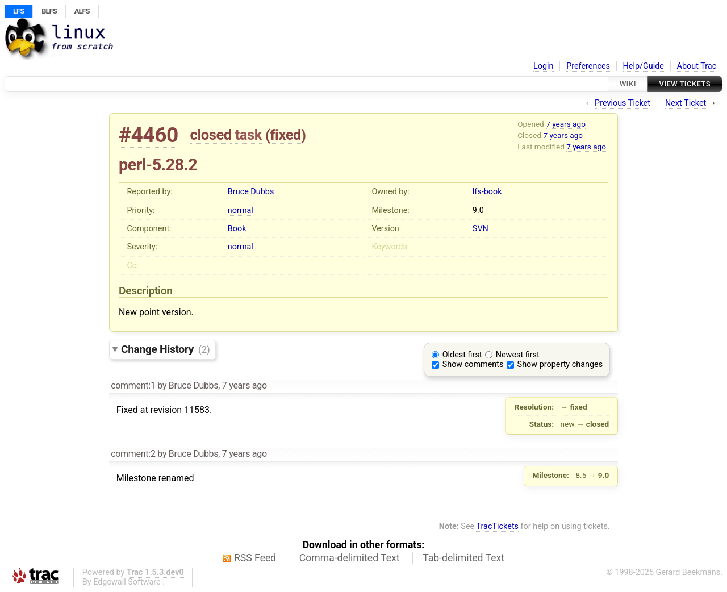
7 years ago (566, 123)
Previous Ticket (622, 103)
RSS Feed (255, 558)
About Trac (697, 66)
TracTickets (497, 526)
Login (543, 66)
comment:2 (133, 453)
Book (237, 229)
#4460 (148, 135)
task (248, 134)
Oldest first (462, 355)
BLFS (48, 11)
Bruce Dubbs (251, 192)
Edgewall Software (127, 582)
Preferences (588, 66)
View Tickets (685, 84)
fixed (285, 134)
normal (240, 210)
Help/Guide (643, 66)
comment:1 (133, 385)
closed (211, 134)
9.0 (478, 210)
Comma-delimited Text (349, 558)
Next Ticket (685, 103)
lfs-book (487, 192)
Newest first (518, 355)
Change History (165, 349)
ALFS (82, 11)
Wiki (628, 84)
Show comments (473, 364)
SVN (480, 229)
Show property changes (560, 364)
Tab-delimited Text (463, 558)
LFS (18, 11)
